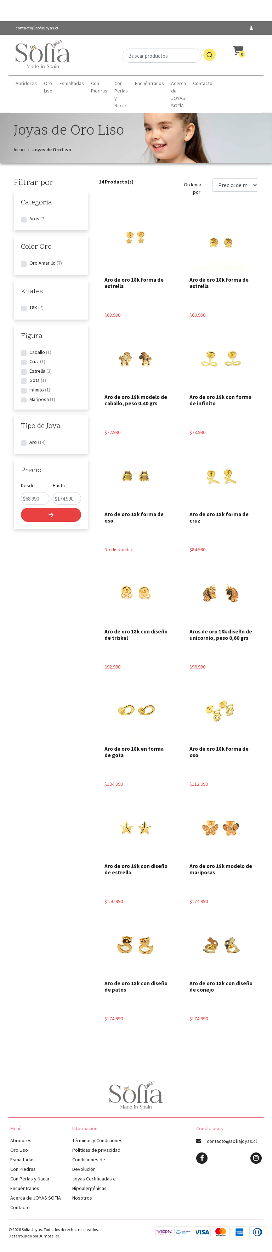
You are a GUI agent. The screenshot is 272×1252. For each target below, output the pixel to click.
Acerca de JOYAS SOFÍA (178, 94)
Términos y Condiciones (97, 1140)
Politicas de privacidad (96, 1150)
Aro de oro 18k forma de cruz (219, 517)
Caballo (37, 352)
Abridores (26, 83)
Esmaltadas (72, 83)
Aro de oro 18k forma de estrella (134, 282)
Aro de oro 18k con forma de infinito (220, 400)
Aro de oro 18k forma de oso (134, 517)
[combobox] (169, 55)
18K (33, 307)
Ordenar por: (193, 188)
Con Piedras (99, 87)
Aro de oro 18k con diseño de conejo (221, 986)
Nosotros (82, 1198)
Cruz (34, 361)
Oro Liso (48, 87)
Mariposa (39, 399)
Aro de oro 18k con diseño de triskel (136, 634)
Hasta (59, 485)
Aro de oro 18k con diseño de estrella (136, 869)
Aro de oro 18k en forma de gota (134, 751)
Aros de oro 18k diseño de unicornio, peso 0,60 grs (220, 634)
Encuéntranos (149, 83)
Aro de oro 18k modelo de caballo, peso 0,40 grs (135, 400)
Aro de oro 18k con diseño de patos (136, 986)
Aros (34, 218)
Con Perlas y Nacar (121, 94)
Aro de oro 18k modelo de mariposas (220, 869)
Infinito (36, 390)
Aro (33, 442)
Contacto (202, 83)
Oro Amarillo (42, 263)
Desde (28, 485)
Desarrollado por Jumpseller (33, 1236)
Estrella (37, 371)
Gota (34, 380)
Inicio (19, 149)
